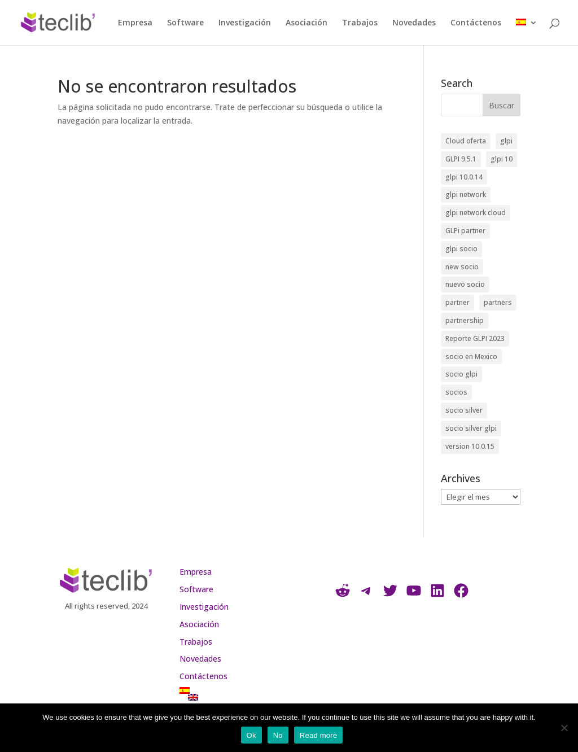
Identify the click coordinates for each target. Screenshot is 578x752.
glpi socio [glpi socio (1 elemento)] (461, 248)
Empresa (135, 23)
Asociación (306, 23)
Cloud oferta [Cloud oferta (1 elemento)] (465, 141)
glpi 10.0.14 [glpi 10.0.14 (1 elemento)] (464, 177)
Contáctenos (475, 23)
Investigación (244, 23)
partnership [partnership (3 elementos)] (464, 320)
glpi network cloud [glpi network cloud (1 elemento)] (475, 212)
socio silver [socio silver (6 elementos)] (464, 410)
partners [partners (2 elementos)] (498, 302)
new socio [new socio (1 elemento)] (462, 267)
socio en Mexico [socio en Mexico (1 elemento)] (471, 356)
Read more (319, 735)
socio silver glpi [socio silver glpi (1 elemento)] (471, 428)
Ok (251, 735)
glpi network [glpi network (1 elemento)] (465, 194)
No (278, 735)
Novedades (414, 23)
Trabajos (360, 23)
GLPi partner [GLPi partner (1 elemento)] (465, 230)
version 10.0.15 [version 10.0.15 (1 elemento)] (469, 446)
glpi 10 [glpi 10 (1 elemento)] (502, 159)
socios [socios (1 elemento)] (456, 392)
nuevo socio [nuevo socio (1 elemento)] (465, 284)
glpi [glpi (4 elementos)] (506, 141)
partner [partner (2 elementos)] (457, 302)
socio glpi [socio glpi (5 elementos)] (461, 374)
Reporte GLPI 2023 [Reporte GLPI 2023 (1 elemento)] (475, 338)
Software (185, 23)
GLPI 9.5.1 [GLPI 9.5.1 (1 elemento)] (460, 159)
